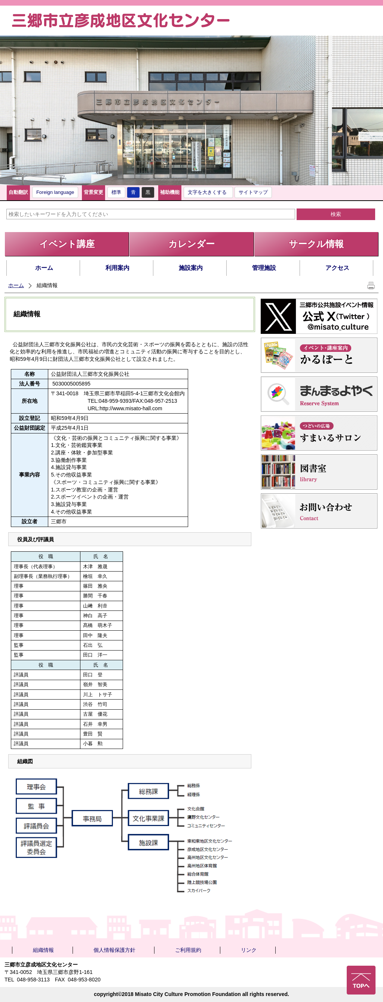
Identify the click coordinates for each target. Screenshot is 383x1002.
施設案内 (191, 268)
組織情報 (43, 950)
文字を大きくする (207, 192)
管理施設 (264, 268)
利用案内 (117, 268)
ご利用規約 (188, 950)
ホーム (44, 268)
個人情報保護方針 (114, 950)
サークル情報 (316, 244)
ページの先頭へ (361, 980)
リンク (249, 950)
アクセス (337, 268)
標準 (116, 192)
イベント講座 (67, 244)
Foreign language (55, 192)
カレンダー (191, 244)
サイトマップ (253, 192)
